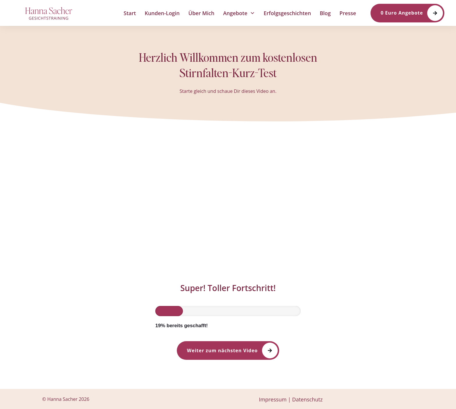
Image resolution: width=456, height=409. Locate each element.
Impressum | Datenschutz (291, 399)
